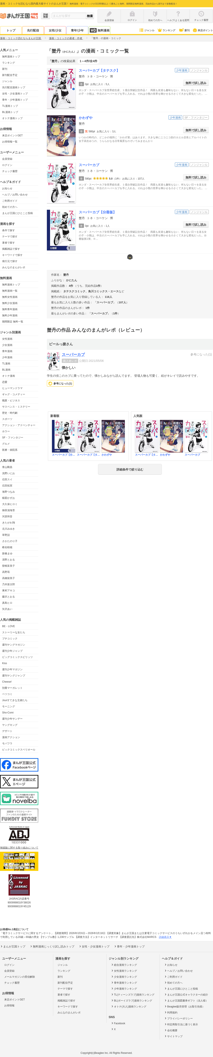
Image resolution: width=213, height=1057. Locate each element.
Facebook (118, 1023)
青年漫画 (7, 351)
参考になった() (62, 383)
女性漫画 (7, 338)
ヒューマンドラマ (12, 388)
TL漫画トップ (10, 105)
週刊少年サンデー (12, 718)
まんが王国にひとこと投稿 (17, 213)
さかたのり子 (9, 541)
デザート (7, 731)
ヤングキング (9, 724)
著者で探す (8, 242)
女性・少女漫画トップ (15, 93)
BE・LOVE (8, 626)
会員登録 (7, 158)
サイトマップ (173, 1036)
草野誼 (6, 534)
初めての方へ (9, 206)
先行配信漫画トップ (13, 87)
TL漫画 (6, 363)
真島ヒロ (7, 602)
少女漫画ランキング (124, 976)
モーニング (8, 706)
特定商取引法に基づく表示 (181, 1024)
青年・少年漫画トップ (15, 99)
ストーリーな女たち (13, 632)
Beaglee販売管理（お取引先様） (184, 1006)
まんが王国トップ (12, 946)
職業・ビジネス (11, 400)
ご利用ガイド (9, 200)
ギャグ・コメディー (13, 394)
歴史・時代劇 (9, 412)
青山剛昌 (7, 467)
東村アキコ (8, 590)
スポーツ (7, 419)
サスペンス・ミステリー (16, 406)
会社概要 (170, 1030)
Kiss (4, 663)
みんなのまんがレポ (13, 267)
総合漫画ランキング (124, 964)
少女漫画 (7, 345)
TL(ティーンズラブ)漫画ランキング (132, 994)
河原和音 (7, 516)
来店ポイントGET (12, 135)
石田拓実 (7, 485)
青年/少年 (77, 30)
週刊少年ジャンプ (12, 650)
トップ (10, 30)
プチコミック (9, 638)
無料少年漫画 (9, 315)
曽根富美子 (8, 565)
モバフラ (7, 743)
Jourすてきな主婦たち (14, 700)
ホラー (6, 431)
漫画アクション (11, 737)
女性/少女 (55, 30)
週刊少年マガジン (12, 669)
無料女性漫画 (9, 296)
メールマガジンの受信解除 (19, 976)
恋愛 (4, 382)
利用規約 (170, 1012)
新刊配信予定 (9, 75)
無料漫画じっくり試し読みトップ (52, 946)
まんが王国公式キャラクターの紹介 (186, 994)
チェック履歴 (9, 171)
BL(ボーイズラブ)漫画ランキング (131, 1000)
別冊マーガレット (12, 687)
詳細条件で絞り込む (130, 469)
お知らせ (7, 188)
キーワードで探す (12, 255)
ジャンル (146, 30)
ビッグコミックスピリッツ (17, 657)
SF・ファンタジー (12, 437)
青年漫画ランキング (124, 982)
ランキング (166, 30)
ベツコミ (7, 694)
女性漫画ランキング (124, 970)
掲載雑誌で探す (11, 248)
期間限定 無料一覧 (12, 321)
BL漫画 (6, 369)
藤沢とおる (8, 596)
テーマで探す (9, 236)
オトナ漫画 (8, 375)
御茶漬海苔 (8, 510)
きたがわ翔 (8, 522)
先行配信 (33, 30)
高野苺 (6, 572)
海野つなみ (8, 491)
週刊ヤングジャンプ (13, 675)
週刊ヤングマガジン (13, 644)
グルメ (6, 443)
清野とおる (8, 559)
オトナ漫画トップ (12, 118)
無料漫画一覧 (9, 290)
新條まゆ (7, 553)
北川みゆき (8, 528)
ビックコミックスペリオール (18, 749)
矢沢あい (7, 609)
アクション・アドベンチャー (18, 425)
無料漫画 (99, 30)
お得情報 (9, 1005)
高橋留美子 (8, 578)
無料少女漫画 (9, 303)
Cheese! (7, 681)
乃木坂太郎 (8, 584)
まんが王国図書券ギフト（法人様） (186, 1000)
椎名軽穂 (7, 547)
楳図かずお (8, 497)
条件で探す (8, 230)
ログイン (7, 165)
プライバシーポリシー (178, 1018)
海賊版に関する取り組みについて (19, 847)
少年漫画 (7, 357)
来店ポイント (202, 30)
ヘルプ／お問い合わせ (15, 194)
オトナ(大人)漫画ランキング (128, 1006)
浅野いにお (8, 473)
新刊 (184, 30)
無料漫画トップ (11, 56)
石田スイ (7, 479)
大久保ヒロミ (9, 504)
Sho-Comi (7, 712)
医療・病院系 (9, 449)
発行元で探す (9, 261)
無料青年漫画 (9, 309)
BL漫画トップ (10, 112)
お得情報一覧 (9, 141)
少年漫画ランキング (124, 988)
